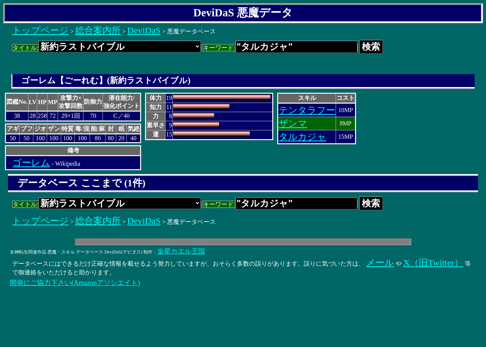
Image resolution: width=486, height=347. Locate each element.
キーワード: (280, 47)
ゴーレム (31, 163)
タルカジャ (302, 137)
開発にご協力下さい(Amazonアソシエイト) (75, 283)
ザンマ (293, 123)
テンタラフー (307, 110)
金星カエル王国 (181, 251)
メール (380, 263)
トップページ (40, 30)
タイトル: (107, 47)
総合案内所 (98, 30)
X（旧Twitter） (433, 263)
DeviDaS (144, 30)
